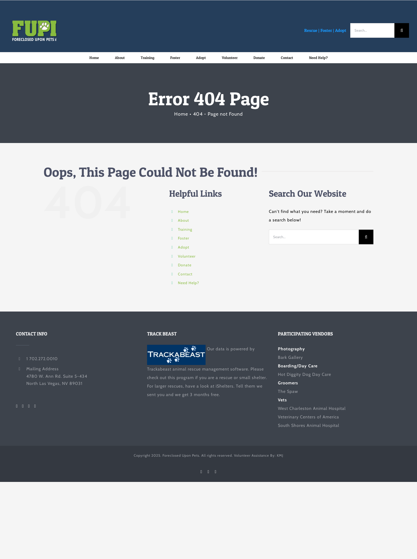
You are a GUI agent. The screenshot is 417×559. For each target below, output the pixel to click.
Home (183, 211)
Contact (185, 274)
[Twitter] (23, 406)
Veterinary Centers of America (308, 416)
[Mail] (35, 406)
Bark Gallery (290, 357)
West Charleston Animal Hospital (312, 408)
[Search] (401, 30)
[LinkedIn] (29, 406)
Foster (326, 30)
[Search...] (372, 30)
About (183, 220)
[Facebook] (17, 406)
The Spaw (288, 391)
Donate (184, 265)
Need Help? (188, 282)
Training (185, 229)
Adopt (340, 30)
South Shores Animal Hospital (308, 425)
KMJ (280, 455)
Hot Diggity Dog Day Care (304, 374)
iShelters (224, 386)
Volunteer (186, 256)
